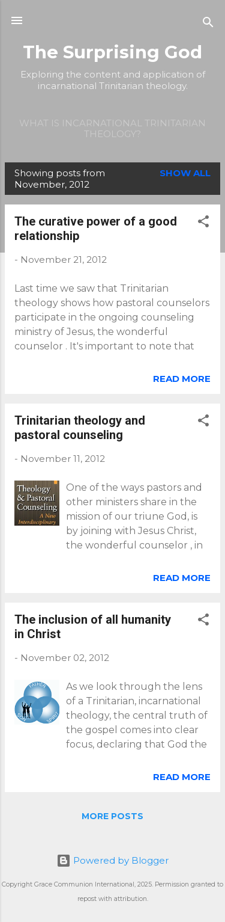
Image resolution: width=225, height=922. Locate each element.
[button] (203, 223)
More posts (112, 816)
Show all (185, 173)
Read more (182, 378)
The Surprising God (112, 52)
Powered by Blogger (112, 860)
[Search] (208, 24)
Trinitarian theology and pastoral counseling (79, 427)
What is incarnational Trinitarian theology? (112, 128)
